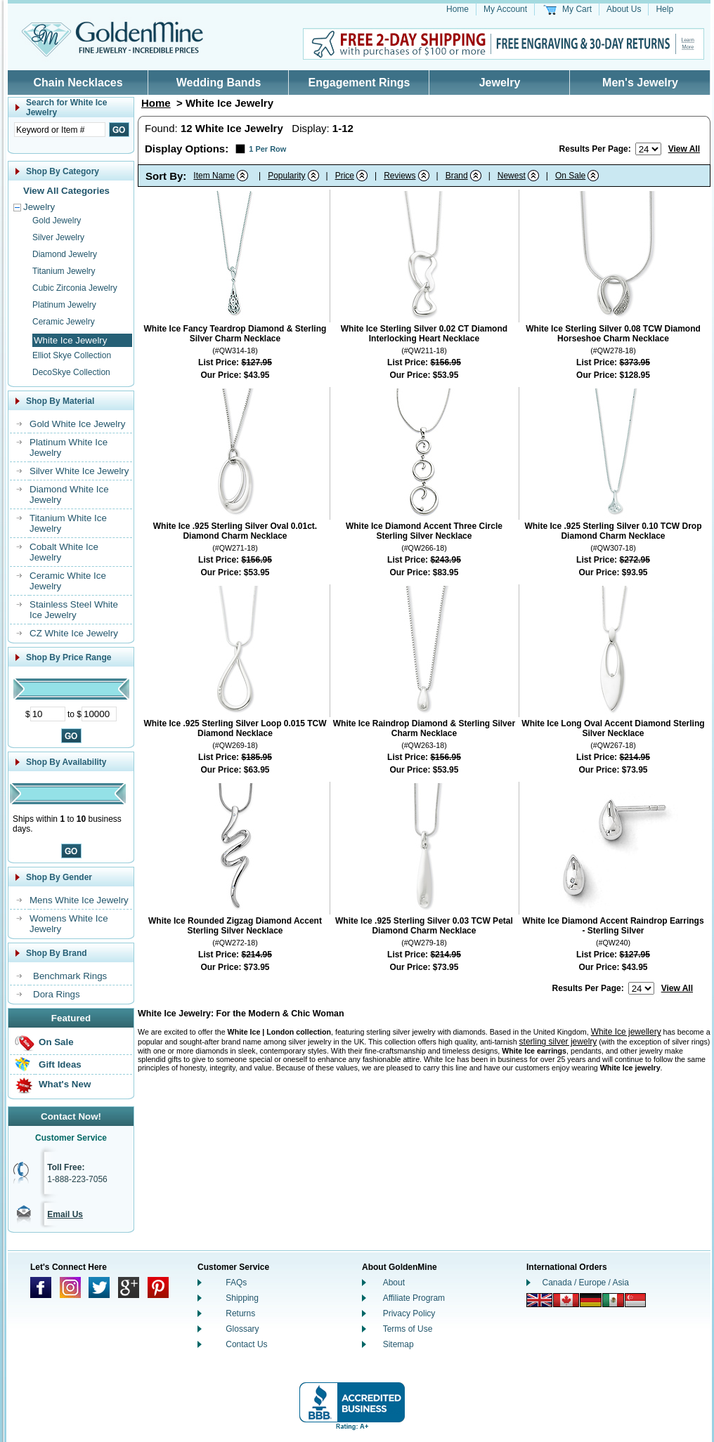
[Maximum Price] (99, 714)
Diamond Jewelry (64, 254)
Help (664, 9)
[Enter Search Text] (59, 129)
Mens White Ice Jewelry (79, 900)
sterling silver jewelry (558, 1042)
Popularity (286, 176)
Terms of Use (408, 1329)
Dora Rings (56, 994)
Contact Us (246, 1344)
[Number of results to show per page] (648, 149)
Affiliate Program (414, 1298)
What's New (65, 1084)
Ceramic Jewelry (63, 322)
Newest (512, 176)
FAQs (236, 1282)
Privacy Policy (409, 1313)
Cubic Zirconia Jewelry (74, 288)
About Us (623, 9)
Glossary (242, 1329)
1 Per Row (267, 149)
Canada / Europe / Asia (586, 1282)
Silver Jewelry (58, 237)
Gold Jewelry (56, 220)
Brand (457, 176)
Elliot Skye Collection (71, 355)
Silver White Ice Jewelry (79, 471)
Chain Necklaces (77, 83)
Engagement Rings (359, 83)
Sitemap (398, 1344)
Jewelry (500, 83)
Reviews (399, 176)
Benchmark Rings (70, 976)
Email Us (65, 1214)
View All (684, 149)
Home (457, 9)
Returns (240, 1313)
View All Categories (66, 190)
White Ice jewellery (626, 1032)
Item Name (214, 176)
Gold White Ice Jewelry (77, 424)
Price (344, 176)
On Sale (56, 1042)
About (394, 1282)
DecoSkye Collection (71, 372)
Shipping (242, 1298)
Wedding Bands (218, 83)
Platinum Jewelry (64, 305)
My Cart (577, 9)
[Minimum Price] (47, 714)
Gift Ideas (60, 1064)
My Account (505, 9)
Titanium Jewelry (64, 271)
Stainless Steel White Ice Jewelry (74, 609)
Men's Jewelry (640, 83)
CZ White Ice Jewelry (74, 633)
